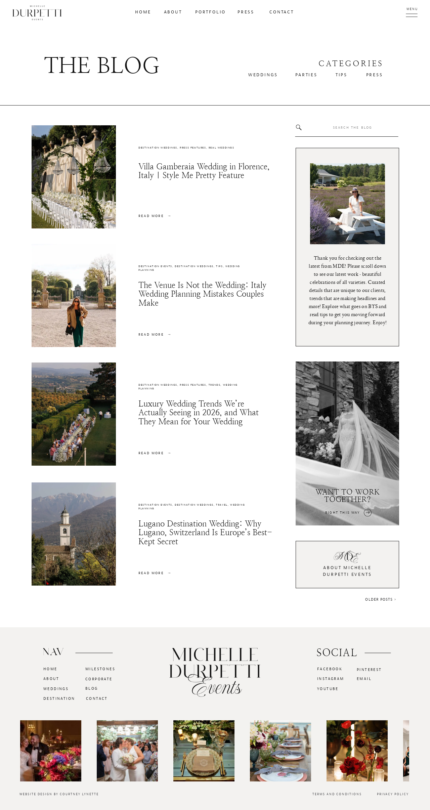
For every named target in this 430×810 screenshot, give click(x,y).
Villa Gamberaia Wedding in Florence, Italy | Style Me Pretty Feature (204, 171)
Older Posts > (380, 599)
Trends (215, 385)
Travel (222, 505)
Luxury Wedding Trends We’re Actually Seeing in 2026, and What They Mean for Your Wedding (198, 412)
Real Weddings (221, 147)
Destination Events (155, 266)
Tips (219, 266)
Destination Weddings (157, 147)
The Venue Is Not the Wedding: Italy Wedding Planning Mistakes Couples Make (202, 294)
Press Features (193, 147)
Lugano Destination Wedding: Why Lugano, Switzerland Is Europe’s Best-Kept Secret (205, 532)
